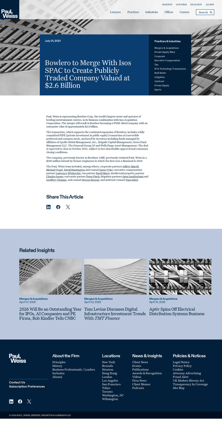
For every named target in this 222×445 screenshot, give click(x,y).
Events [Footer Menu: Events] (136, 366)
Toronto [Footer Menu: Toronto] (107, 391)
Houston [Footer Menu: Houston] (107, 369)
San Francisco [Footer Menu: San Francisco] (111, 384)
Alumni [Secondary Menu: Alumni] (210, 4)
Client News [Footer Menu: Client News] (140, 362)
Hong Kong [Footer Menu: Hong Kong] (109, 373)
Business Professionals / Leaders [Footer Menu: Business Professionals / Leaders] (73, 369)
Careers (184, 12)
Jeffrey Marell (130, 166)
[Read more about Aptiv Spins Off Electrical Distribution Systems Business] (180, 277)
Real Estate (160, 72)
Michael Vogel (54, 169)
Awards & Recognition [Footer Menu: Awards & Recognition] (147, 373)
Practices (133, 12)
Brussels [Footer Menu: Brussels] (107, 366)
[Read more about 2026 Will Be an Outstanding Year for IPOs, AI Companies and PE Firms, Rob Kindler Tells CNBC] (50, 277)
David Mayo (102, 173)
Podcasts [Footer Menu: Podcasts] (138, 388)
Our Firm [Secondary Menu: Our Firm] (181, 4)
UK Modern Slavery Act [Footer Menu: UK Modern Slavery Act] (188, 380)
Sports (157, 89)
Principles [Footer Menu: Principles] (59, 362)
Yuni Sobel (131, 180)
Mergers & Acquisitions (166, 47)
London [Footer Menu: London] (107, 377)
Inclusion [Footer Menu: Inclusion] (58, 373)
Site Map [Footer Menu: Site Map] (178, 388)
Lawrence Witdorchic (68, 173)
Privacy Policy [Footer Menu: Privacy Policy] (182, 366)
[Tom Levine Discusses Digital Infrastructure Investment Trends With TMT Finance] (115, 313)
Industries (151, 12)
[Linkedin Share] (48, 207)
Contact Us (17, 382)
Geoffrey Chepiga (56, 180)
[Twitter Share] (68, 207)
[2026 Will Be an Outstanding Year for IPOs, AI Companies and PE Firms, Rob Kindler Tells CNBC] (50, 313)
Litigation (159, 77)
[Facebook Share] (58, 207)
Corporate (159, 56)
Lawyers (115, 12)
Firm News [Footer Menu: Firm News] (139, 380)
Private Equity (161, 85)
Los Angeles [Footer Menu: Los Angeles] (110, 380)
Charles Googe (54, 176)
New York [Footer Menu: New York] (108, 362)
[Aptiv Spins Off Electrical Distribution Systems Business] (180, 311)
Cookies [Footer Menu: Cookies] (178, 369)
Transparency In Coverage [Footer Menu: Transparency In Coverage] (190, 384)
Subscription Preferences (27, 386)
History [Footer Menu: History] (57, 366)
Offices (169, 12)
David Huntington (74, 169)
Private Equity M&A (164, 52)
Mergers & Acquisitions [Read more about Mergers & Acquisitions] (33, 299)
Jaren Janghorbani (133, 176)
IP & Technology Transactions (170, 68)
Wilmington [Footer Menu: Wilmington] (110, 399)
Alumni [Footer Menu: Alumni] (57, 377)
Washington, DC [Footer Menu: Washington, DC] (113, 395)
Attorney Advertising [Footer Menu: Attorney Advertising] (187, 373)
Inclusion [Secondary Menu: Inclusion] (196, 4)
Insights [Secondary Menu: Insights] (167, 4)
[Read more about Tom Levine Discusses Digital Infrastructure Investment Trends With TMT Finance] (115, 277)
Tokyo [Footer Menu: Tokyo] (106, 388)
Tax (156, 64)
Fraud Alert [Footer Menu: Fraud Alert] (180, 377)
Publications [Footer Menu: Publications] (140, 369)
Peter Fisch (93, 176)
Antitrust (159, 81)
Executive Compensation (167, 60)
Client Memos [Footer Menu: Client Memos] (141, 384)
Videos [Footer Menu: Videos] (136, 377)
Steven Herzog (90, 180)
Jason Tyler (106, 169)
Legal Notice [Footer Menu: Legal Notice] (181, 362)
